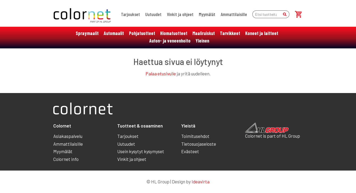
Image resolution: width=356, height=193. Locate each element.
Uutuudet (153, 14)
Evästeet (190, 151)
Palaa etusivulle (160, 73)
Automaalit (114, 33)
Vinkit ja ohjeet (180, 14)
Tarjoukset (130, 14)
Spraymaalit (87, 33)
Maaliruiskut (203, 33)
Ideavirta (200, 181)
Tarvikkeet (230, 33)
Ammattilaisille (234, 14)
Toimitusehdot (195, 136)
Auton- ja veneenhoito (170, 41)
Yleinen (202, 41)
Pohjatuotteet (142, 33)
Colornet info (66, 159)
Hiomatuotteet (173, 33)
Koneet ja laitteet (261, 33)
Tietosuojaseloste (198, 143)
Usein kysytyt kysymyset (140, 151)
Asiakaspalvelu (67, 136)
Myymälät (207, 14)
